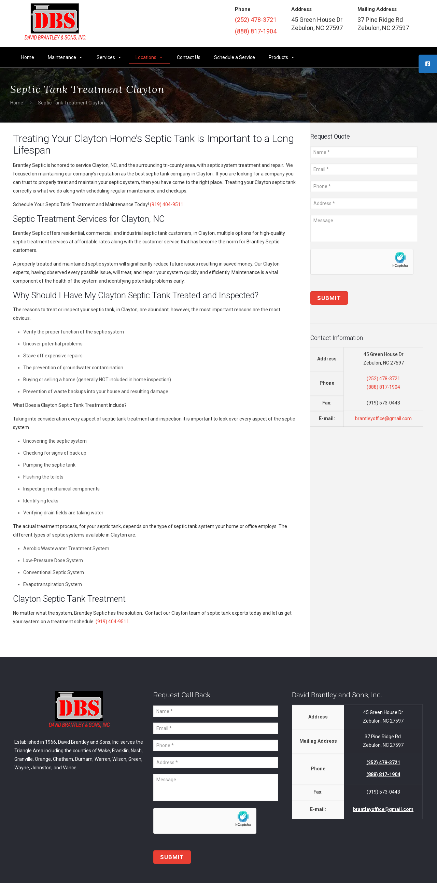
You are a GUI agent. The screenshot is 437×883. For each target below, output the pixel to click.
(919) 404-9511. (167, 204)
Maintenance (65, 57)
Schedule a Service (234, 57)
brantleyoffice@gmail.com (383, 418)
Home (27, 57)
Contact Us (188, 57)
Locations (149, 57)
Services (109, 57)
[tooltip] (428, 64)
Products (282, 57)
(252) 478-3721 (256, 19)
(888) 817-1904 (256, 31)
